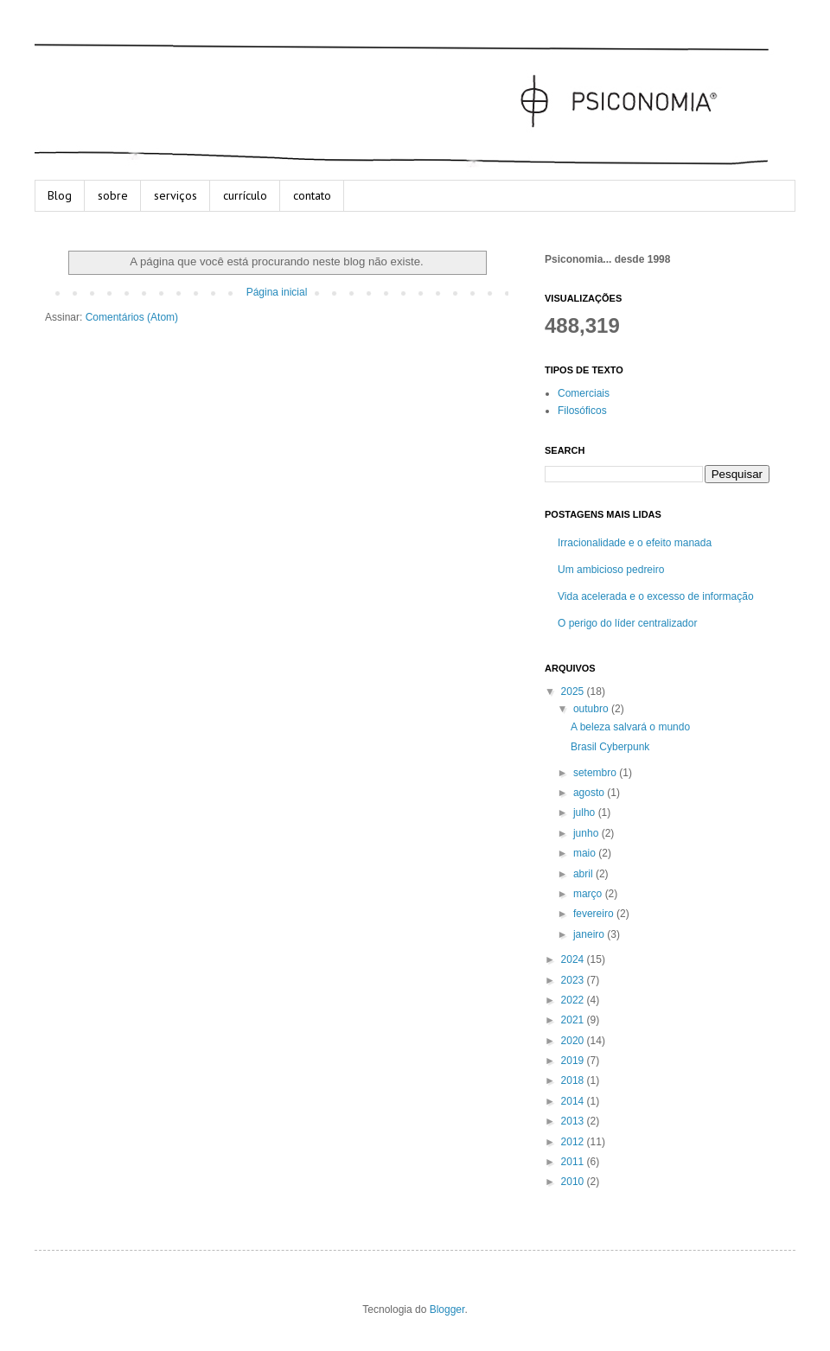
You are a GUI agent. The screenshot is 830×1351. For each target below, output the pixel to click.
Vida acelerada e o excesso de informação (656, 596)
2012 (574, 1142)
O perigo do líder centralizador (627, 623)
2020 (574, 1041)
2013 (574, 1121)
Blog (60, 195)
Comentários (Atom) (132, 317)
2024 (574, 959)
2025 (574, 691)
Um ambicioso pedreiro (611, 570)
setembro (596, 773)
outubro (592, 709)
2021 (574, 1020)
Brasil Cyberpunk (610, 747)
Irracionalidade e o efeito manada (635, 543)
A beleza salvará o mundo (630, 727)
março (589, 894)
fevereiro (594, 914)
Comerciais (584, 393)
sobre (113, 195)
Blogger (447, 1309)
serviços (175, 195)
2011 (574, 1162)
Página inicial (277, 292)
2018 (574, 1080)
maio (585, 853)
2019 (574, 1061)
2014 (574, 1101)
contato (312, 195)
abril (584, 874)
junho (587, 833)
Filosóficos (582, 411)
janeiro (590, 934)
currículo (245, 195)
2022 (574, 1000)
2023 (574, 980)
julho (585, 812)
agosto (590, 793)
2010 (574, 1182)
